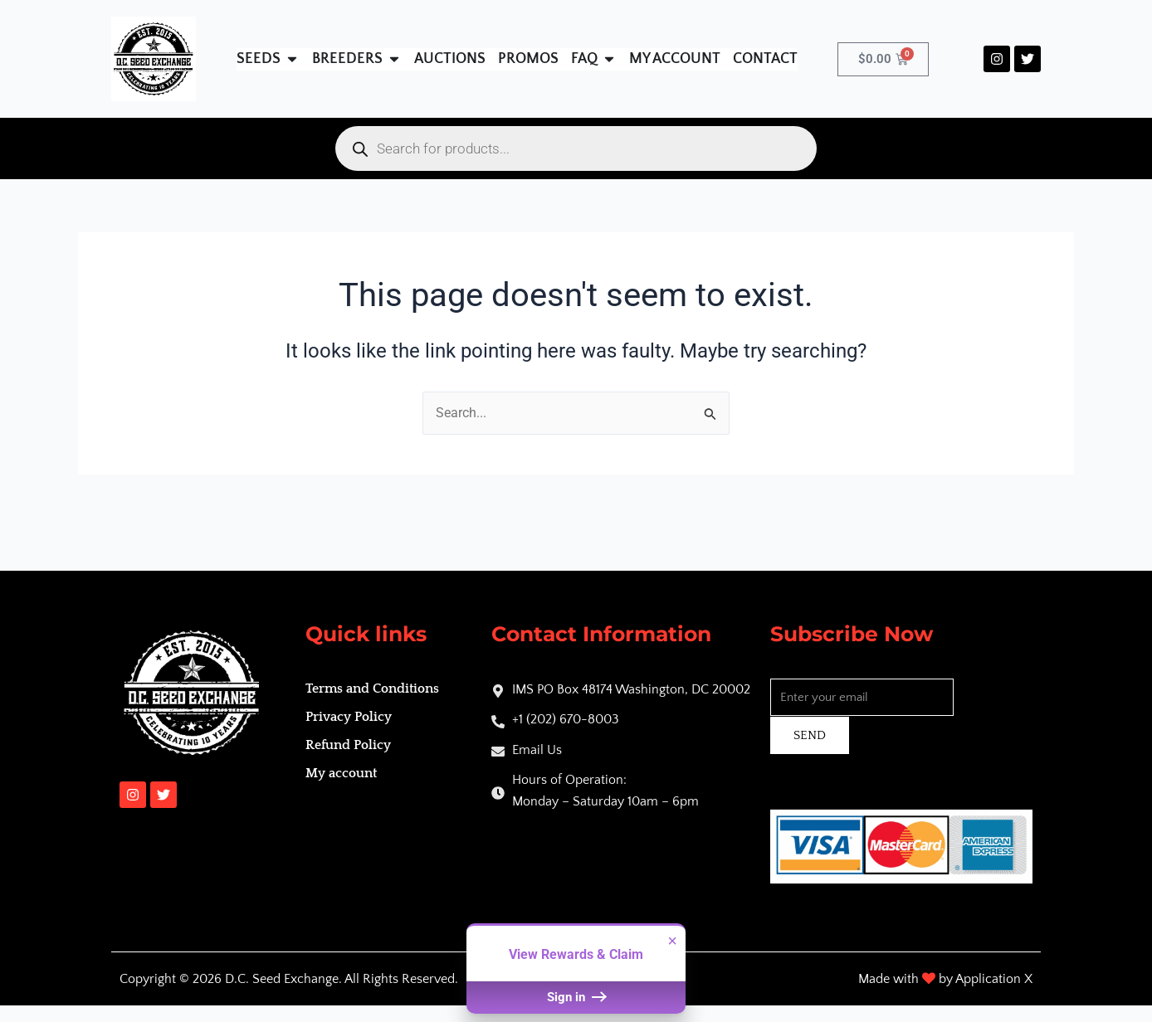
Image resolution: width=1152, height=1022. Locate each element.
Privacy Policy (348, 716)
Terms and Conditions (372, 688)
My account (341, 773)
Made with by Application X (945, 978)
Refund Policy (348, 744)
